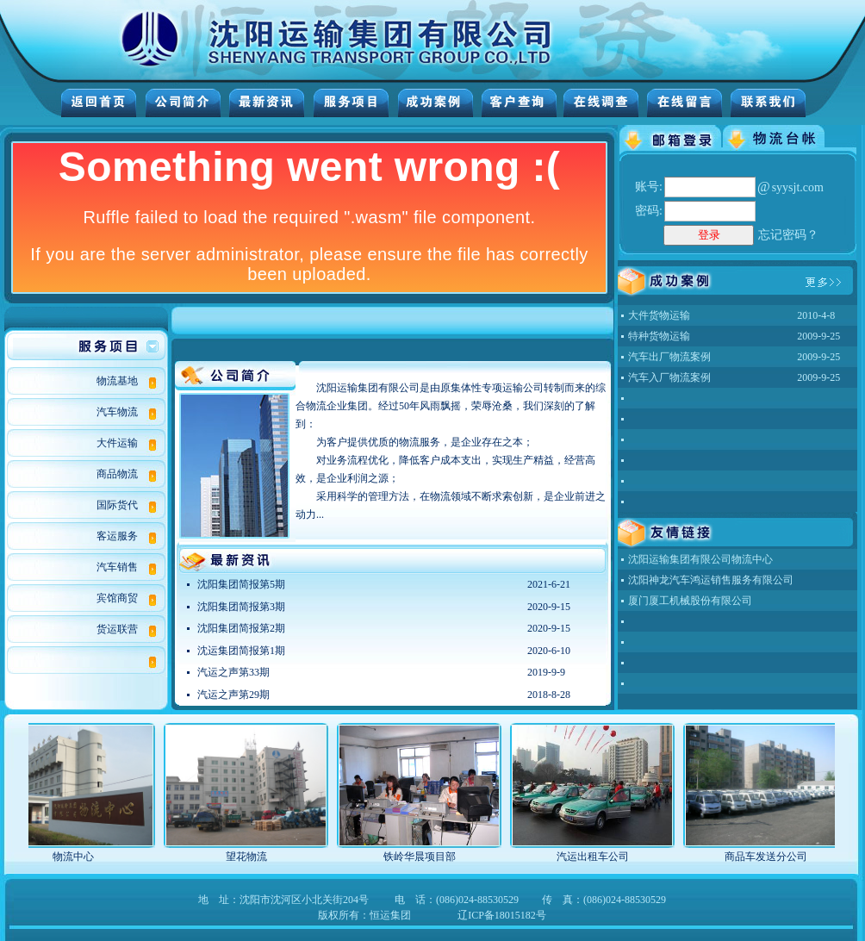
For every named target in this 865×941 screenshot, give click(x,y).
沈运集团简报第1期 (241, 651)
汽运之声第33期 (233, 672)
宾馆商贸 (117, 598)
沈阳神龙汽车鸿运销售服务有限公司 (710, 580)
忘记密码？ (788, 234)
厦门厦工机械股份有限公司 (690, 601)
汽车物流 (117, 412)
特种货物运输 (659, 336)
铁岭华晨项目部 (431, 857)
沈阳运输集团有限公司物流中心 (700, 559)
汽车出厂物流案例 (669, 357)
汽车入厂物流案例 (669, 377)
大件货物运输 (659, 315)
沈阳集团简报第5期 (241, 584)
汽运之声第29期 (233, 695)
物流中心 (85, 857)
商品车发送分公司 (778, 857)
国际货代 (117, 505)
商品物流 (117, 474)
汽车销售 (117, 567)
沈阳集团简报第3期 (241, 607)
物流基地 (117, 381)
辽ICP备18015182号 (501, 915)
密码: (649, 210)
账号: (649, 186)
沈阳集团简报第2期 (241, 628)
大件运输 (117, 443)
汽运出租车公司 (605, 857)
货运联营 (117, 629)
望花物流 (258, 857)
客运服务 (117, 536)
